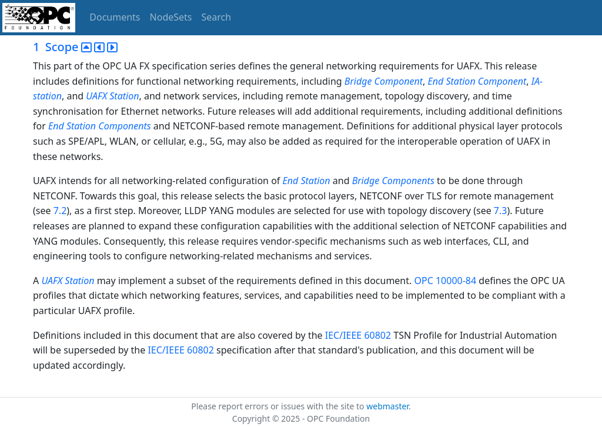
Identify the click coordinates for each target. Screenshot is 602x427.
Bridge (358, 81)
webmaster (387, 406)
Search (217, 17)
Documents (114, 17)
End (436, 81)
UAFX (96, 95)
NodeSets (171, 17)
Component (398, 81)
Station (460, 81)
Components (124, 125)
